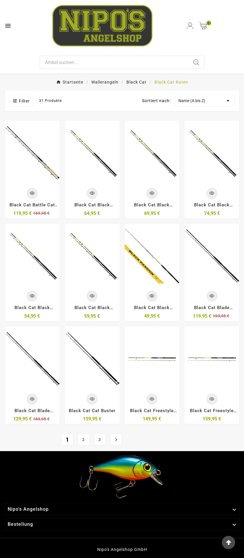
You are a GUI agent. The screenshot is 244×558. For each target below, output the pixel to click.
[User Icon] (190, 25)
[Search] (114, 62)
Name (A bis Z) (205, 100)
